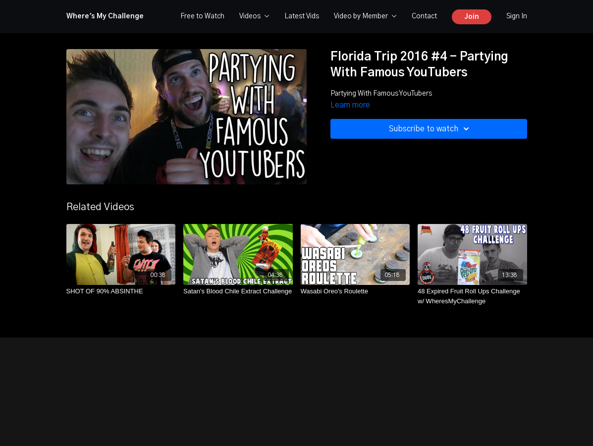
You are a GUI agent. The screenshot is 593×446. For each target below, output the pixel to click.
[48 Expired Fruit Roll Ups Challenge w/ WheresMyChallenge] (472, 296)
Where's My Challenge (105, 16)
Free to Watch (202, 16)
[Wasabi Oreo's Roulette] (355, 291)
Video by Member (365, 16)
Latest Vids (301, 16)
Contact (424, 16)
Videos (254, 16)
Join (471, 16)
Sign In (516, 16)
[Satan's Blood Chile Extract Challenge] (238, 291)
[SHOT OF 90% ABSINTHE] (121, 291)
